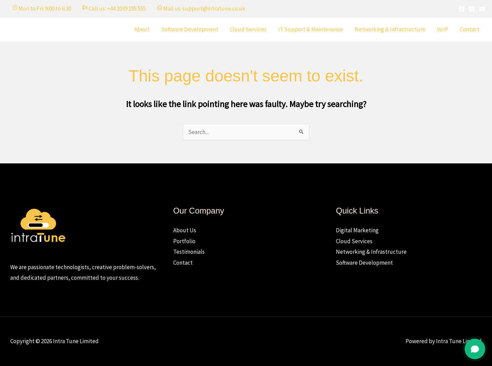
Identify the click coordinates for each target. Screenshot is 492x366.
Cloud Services (248, 29)
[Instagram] (472, 9)
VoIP (442, 29)
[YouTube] (482, 9)
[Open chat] (475, 349)
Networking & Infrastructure (390, 29)
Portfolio (184, 241)
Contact (469, 29)
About (142, 29)
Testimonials (189, 251)
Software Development (189, 29)
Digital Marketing (357, 230)
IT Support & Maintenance (310, 29)
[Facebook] (462, 9)
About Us (184, 230)
